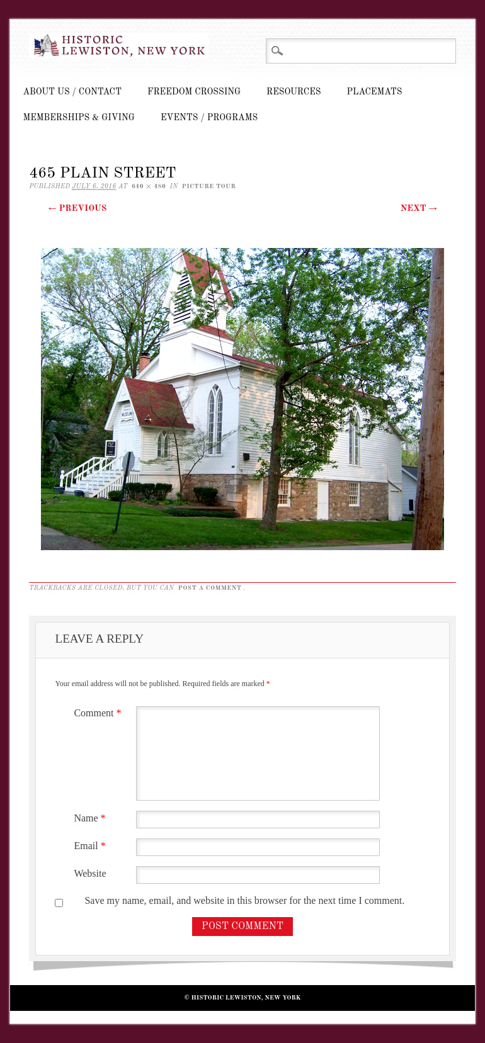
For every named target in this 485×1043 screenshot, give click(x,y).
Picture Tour (209, 186)
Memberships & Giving (79, 117)
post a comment (210, 588)
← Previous (77, 208)
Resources (293, 91)
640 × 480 (149, 186)
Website (90, 873)
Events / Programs (209, 117)
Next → (419, 208)
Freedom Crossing (194, 91)
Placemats (374, 91)
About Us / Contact (72, 91)
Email (91, 845)
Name (91, 818)
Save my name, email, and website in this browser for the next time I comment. (244, 900)
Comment (99, 713)
